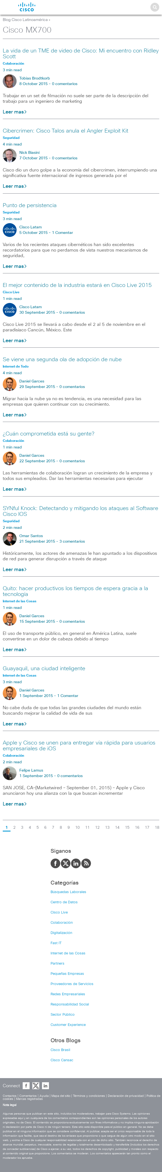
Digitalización (61, 933)
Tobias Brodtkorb (34, 78)
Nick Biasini (29, 153)
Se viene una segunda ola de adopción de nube (62, 359)
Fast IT (56, 943)
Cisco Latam (30, 227)
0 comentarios (64, 84)
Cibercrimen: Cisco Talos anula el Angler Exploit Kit (65, 131)
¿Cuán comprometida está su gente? (48, 434)
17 (147, 828)
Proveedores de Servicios (72, 984)
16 (137, 828)
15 (127, 828)
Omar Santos (31, 536)
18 (157, 828)
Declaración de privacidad (126, 1095)
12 (97, 828)
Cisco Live (59, 912)
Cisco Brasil (60, 1050)
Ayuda (44, 1095)
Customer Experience (68, 1025)
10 (77, 828)
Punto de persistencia (30, 205)
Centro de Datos (64, 902)
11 (87, 828)
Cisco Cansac (62, 1060)
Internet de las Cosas (68, 953)
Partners (57, 963)
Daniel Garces (31, 381)
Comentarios (28, 1095)
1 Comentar (62, 233)
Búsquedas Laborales (68, 892)
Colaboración (62, 923)
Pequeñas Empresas (67, 974)
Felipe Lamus (31, 770)
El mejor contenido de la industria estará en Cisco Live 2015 (77, 285)
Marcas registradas (29, 1098)
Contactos (10, 1095)
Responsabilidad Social (70, 1004)
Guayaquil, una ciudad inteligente (44, 668)
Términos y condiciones (89, 1095)
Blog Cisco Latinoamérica (25, 20)
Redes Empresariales (68, 994)
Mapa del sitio (60, 1095)
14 (117, 828)
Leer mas (15, 112)
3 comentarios (72, 541)
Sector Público (63, 1015)
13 (107, 828)
